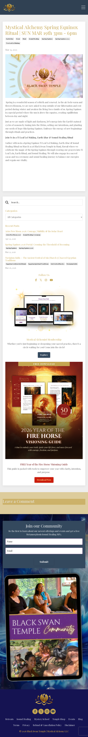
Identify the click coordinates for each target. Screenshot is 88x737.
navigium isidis (72, 264)
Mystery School (41, 719)
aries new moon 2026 (13, 235)
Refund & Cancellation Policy (47, 725)
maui (24, 39)
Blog (80, 719)
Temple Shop (58, 719)
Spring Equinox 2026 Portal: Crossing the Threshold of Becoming (37, 244)
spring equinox (47, 39)
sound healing (34, 39)
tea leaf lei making (13, 43)
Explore (44, 354)
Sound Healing (24, 719)
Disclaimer (70, 725)
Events (71, 719)
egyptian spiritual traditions (38, 264)
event (18, 39)
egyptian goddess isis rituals (16, 264)
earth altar (9, 39)
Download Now (44, 479)
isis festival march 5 (57, 264)
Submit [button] (44, 561)
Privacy (26, 725)
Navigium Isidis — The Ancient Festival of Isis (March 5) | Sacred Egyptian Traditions (40, 259)
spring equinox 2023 (62, 39)
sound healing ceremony (31, 235)
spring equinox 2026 (26, 248)
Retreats (9, 719)
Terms (16, 725)
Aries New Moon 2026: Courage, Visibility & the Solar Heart (34, 231)
